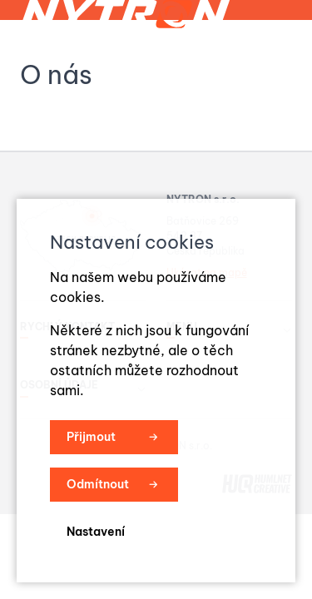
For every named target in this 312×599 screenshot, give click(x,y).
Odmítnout (98, 484)
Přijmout (91, 436)
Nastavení (96, 531)
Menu (258, 63)
